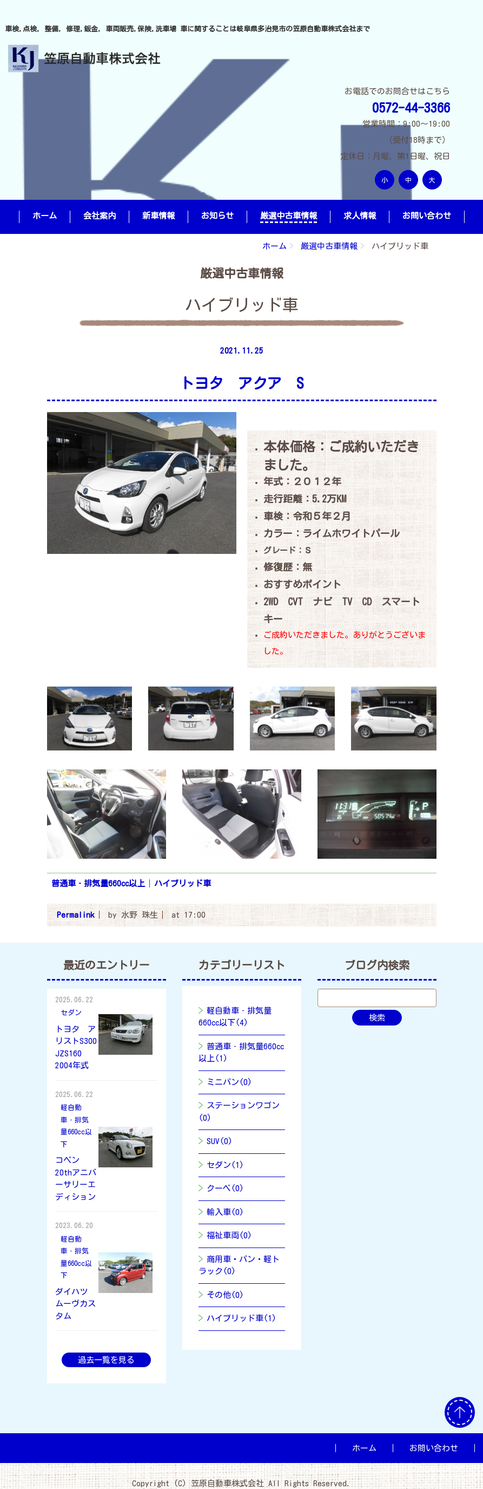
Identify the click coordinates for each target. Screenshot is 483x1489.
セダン (71, 1012)
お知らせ (217, 216)
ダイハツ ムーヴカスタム (75, 1304)
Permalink (76, 915)
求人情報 (359, 216)
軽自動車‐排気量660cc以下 (76, 1126)
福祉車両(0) (229, 1235)
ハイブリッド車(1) (241, 1318)
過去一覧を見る (106, 1360)
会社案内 (99, 216)
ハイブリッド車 (182, 883)
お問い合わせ (426, 216)
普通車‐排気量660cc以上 (98, 883)
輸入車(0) (225, 1212)
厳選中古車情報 (288, 216)
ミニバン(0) (229, 1082)
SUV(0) (220, 1141)
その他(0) (225, 1295)
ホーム (44, 216)
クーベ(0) (225, 1188)
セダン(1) (225, 1165)
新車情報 (158, 216)
